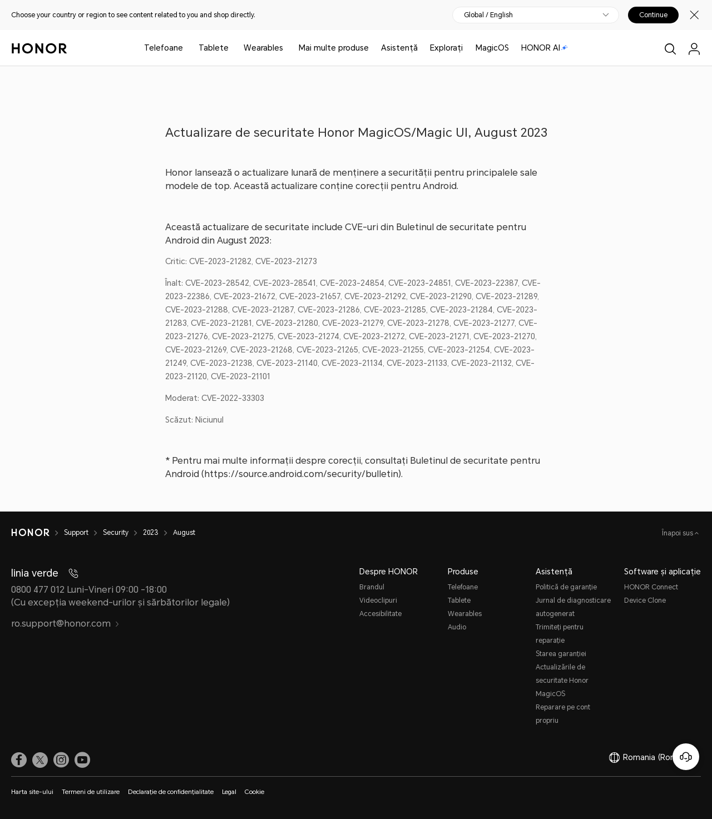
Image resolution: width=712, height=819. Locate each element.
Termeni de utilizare (91, 792)
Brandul (371, 587)
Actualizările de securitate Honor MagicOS (562, 680)
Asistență (399, 47)
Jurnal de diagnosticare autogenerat (573, 607)
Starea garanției (561, 654)
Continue (653, 15)
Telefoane (163, 47)
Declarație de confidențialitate (171, 792)
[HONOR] (37, 532)
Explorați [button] (446, 47)
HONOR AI (544, 47)
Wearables (263, 47)
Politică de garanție (566, 587)
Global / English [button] (488, 15)
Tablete (214, 47)
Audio (457, 627)
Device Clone (645, 600)
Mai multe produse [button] (334, 47)
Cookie (254, 792)
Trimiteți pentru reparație (560, 633)
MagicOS (492, 47)
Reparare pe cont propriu (563, 713)
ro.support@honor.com (65, 623)
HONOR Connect (651, 587)
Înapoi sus (678, 533)
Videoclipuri (378, 600)
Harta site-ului (32, 792)
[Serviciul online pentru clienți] (686, 756)
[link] (19, 760)
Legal (229, 792)
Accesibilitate (380, 614)
